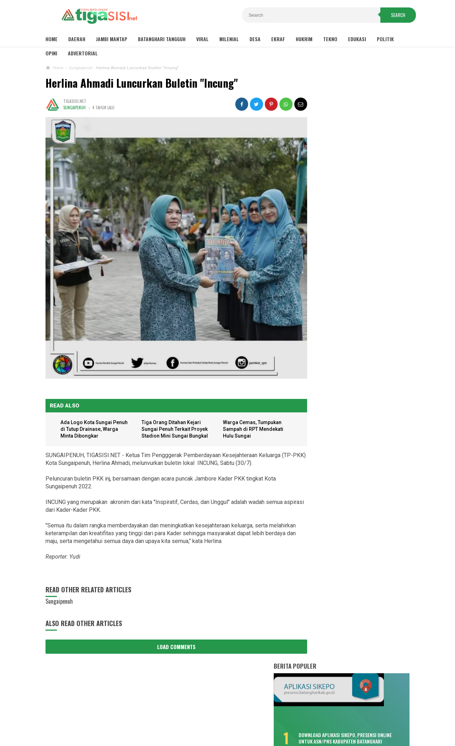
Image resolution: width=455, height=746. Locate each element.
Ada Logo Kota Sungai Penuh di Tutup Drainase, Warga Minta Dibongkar (89, 416)
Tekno (330, 39)
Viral (202, 39)
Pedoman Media (317, 717)
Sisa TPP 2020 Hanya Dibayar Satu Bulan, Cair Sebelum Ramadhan (349, 175)
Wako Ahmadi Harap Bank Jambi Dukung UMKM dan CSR (354, 552)
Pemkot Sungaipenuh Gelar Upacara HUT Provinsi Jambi (355, 533)
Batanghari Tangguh (162, 39)
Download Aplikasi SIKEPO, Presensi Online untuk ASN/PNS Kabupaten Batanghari (367, 146)
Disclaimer (161, 717)
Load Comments (170, 633)
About (232, 717)
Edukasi (357, 39)
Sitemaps (129, 717)
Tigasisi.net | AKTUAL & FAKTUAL (225, 728)
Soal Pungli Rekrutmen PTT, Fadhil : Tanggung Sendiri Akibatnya (350, 417)
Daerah (76, 39)
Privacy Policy (199, 717)
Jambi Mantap (111, 39)
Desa (255, 39)
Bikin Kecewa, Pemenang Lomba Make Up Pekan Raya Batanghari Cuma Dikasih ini (347, 207)
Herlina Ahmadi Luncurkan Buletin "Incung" (142, 83)
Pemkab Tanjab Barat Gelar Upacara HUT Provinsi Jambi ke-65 (355, 513)
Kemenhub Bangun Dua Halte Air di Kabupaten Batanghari (349, 355)
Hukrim (304, 39)
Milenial (229, 39)
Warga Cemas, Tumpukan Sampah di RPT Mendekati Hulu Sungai (247, 416)
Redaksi (282, 717)
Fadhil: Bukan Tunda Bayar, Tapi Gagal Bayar (346, 300)
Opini (51, 53)
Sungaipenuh (74, 107)
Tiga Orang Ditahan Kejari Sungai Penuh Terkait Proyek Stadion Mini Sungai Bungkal (172, 416)
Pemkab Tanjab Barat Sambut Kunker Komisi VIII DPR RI (358, 494)
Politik (385, 39)
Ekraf (278, 39)
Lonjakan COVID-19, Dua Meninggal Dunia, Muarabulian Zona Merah (349, 272)
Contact (256, 717)
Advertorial (83, 53)
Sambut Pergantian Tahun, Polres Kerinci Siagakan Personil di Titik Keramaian (355, 474)
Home (52, 39)
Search (393, 15)
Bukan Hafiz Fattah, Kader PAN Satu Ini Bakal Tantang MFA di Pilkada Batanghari (350, 386)
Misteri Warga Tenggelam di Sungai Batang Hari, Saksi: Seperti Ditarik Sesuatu (350, 241)
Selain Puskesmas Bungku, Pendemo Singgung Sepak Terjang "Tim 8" (350, 327)
